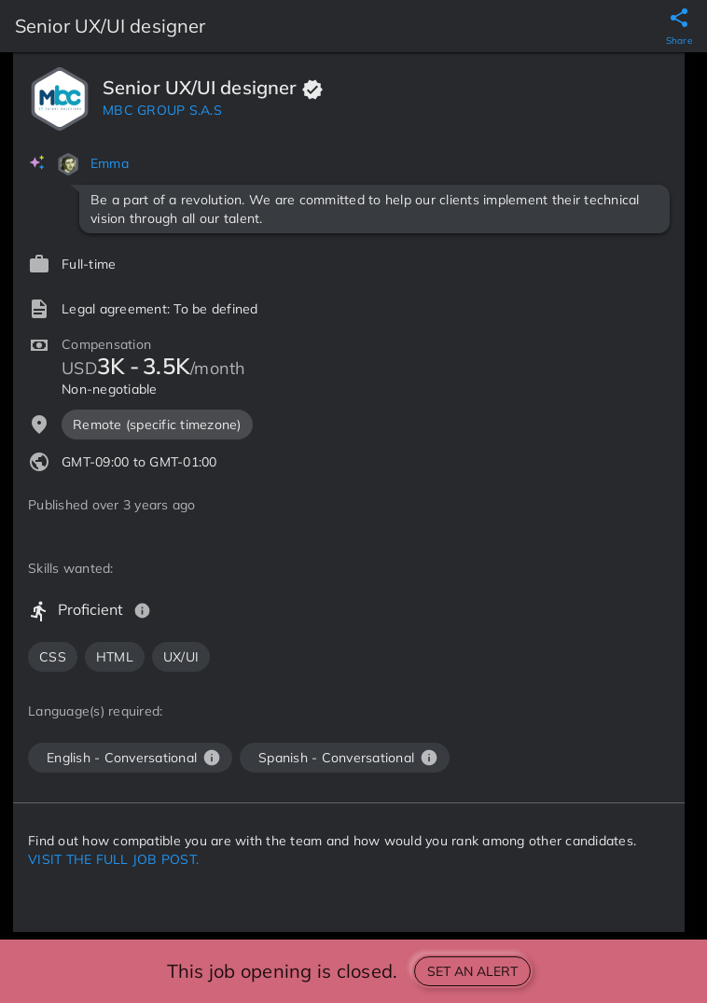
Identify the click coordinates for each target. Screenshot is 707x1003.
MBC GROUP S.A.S (162, 110)
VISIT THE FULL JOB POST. (113, 859)
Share (679, 41)
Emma (109, 163)
